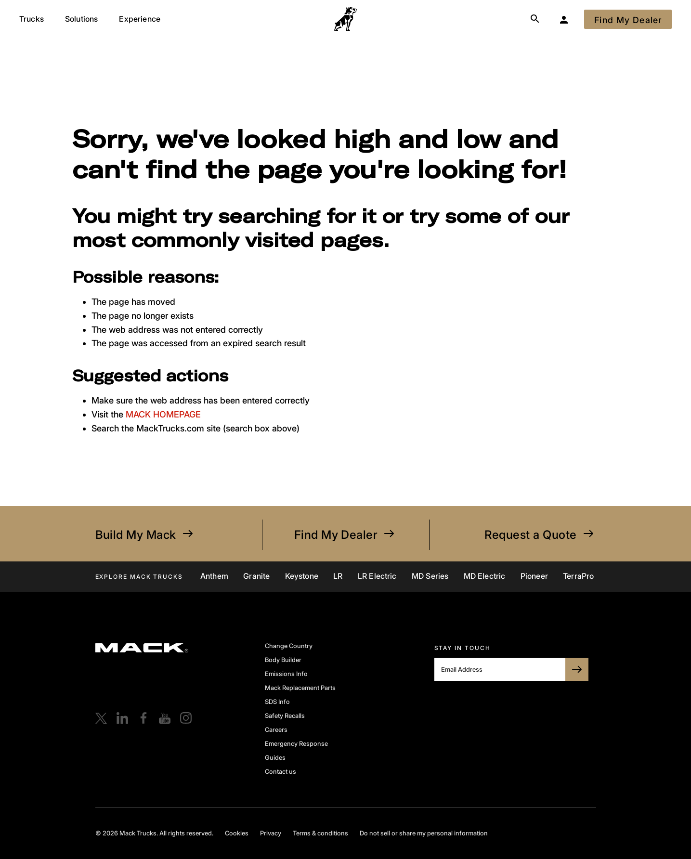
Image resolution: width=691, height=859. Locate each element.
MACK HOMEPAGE (163, 414)
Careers (276, 729)
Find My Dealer (345, 535)
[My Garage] (564, 19)
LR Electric (377, 576)
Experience (139, 19)
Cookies (236, 833)
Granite (256, 576)
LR (337, 576)
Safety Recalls (285, 715)
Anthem (214, 576)
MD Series (430, 576)
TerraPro (578, 576)
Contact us (280, 771)
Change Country (289, 646)
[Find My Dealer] (628, 19)
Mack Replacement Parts (300, 687)
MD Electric (485, 576)
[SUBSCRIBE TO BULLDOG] (576, 669)
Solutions (81, 19)
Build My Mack (145, 535)
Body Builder (283, 660)
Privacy (270, 833)
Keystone (301, 576)
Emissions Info (286, 673)
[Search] (535, 19)
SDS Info (277, 701)
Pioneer (534, 576)
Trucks (31, 19)
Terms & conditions (320, 833)
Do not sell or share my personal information (424, 833)
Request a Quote (540, 535)
